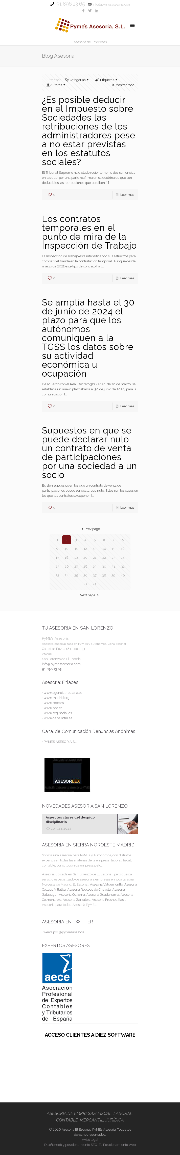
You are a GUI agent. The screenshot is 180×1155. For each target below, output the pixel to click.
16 (123, 549)
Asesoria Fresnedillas (108, 900)
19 (76, 557)
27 (76, 566)
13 (94, 549)
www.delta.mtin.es (58, 718)
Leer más (127, 195)
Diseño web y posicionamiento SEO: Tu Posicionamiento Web (90, 1145)
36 (85, 575)
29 (95, 566)
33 (57, 575)
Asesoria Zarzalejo (76, 900)
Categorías (77, 80)
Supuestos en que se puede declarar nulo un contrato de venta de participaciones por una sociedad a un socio (89, 452)
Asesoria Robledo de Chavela (89, 889)
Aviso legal (90, 1140)
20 (85, 557)
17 (57, 557)
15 (113, 549)
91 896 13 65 (70, 4)
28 (85, 566)
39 (113, 575)
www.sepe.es (54, 703)
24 (123, 557)
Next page (90, 595)
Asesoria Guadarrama (102, 894)
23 (113, 557)
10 (67, 549)
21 (94, 557)
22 (104, 557)
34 (67, 575)
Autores (56, 85)
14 (104, 549)
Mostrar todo (122, 85)
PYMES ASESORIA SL (60, 742)
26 (67, 566)
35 (76, 575)
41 (85, 584)
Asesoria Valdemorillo (106, 884)
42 (95, 584)
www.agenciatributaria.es (63, 693)
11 (76, 549)
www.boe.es (53, 708)
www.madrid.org (57, 698)
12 (85, 549)
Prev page (90, 529)
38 (104, 575)
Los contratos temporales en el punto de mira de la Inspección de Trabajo (89, 232)
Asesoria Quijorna (72, 894)
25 (57, 566)
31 (113, 566)
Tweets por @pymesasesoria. (63, 932)
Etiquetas (106, 80)
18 (67, 557)
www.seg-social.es (58, 713)
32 (123, 566)
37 (95, 575)
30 (104, 566)
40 (123, 575)
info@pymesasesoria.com (112, 4)
